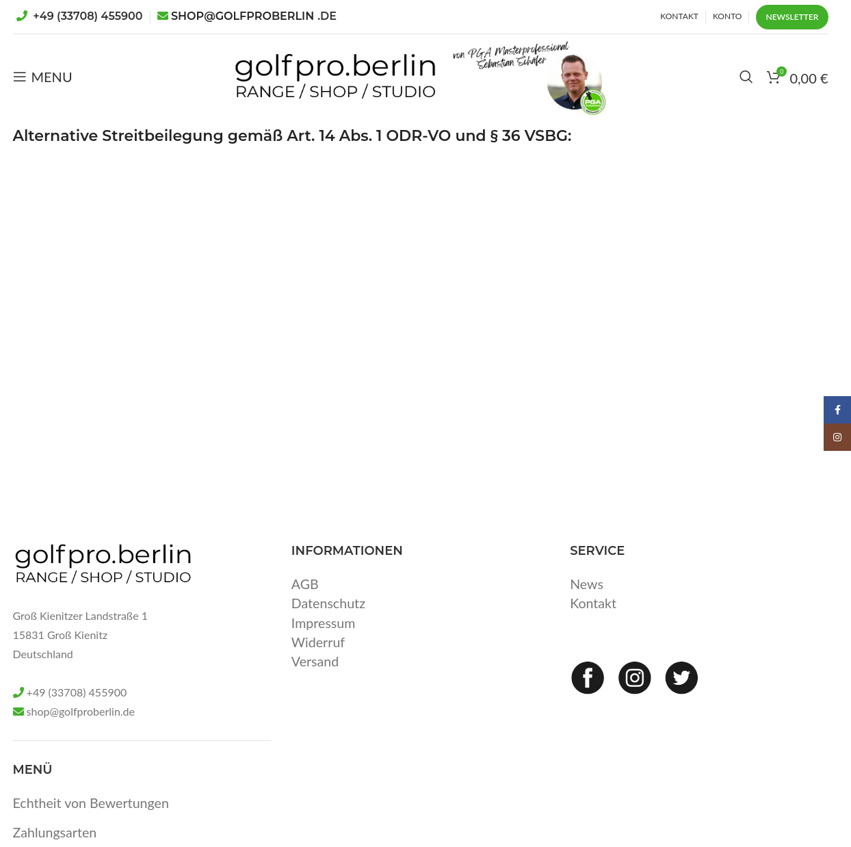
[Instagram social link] (837, 437)
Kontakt (593, 620)
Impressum (323, 639)
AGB (305, 600)
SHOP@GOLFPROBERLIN (254, 16)
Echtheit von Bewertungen (92, 819)
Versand (315, 677)
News (587, 600)
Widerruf (318, 658)
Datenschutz (329, 620)
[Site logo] (318, 83)
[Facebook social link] (837, 409)
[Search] (746, 85)
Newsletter (791, 17)
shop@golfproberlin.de (81, 728)
